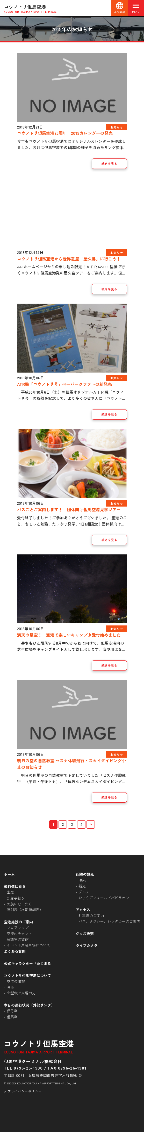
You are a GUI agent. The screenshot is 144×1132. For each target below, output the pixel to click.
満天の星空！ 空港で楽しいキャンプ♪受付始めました (69, 635)
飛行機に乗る (15, 886)
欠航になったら (19, 903)
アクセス (83, 909)
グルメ (83, 891)
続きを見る (109, 163)
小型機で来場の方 (21, 992)
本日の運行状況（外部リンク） (29, 1005)
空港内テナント (19, 933)
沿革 (10, 987)
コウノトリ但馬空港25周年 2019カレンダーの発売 (65, 133)
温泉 (82, 880)
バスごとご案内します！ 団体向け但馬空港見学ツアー (71, 509)
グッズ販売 (85, 933)
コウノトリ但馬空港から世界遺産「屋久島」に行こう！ (69, 258)
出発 (10, 892)
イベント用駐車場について (28, 945)
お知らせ (116, 127)
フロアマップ (17, 927)
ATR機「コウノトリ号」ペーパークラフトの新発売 (64, 384)
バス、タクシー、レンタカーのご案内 (109, 921)
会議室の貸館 (17, 939)
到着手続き (16, 898)
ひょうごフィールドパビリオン (103, 897)
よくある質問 (15, 951)
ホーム (9, 874)
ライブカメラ (86, 945)
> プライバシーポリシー (23, 1091)
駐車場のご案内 (91, 915)
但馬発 (12, 1016)
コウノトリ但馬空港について (27, 975)
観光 (82, 885)
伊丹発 (12, 1010)
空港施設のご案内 (18, 921)
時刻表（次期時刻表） (25, 909)
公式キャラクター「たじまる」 (29, 963)
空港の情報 (16, 981)
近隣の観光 (85, 874)
